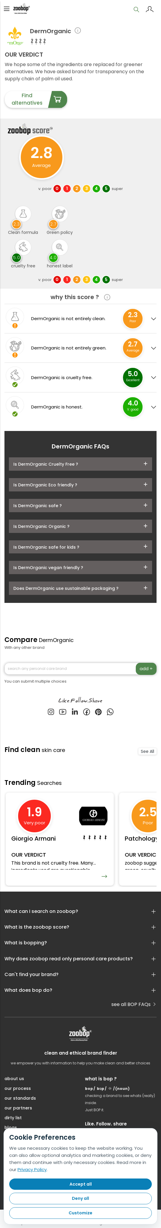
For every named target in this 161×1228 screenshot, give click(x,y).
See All (147, 751)
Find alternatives (39, 99)
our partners (18, 1108)
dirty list (13, 1118)
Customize (80, 1213)
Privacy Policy (32, 1169)
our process (17, 1089)
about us (14, 1079)
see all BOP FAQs (134, 1005)
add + (146, 668)
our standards (20, 1098)
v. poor (45, 188)
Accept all (81, 1184)
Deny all (80, 1198)
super (117, 188)
